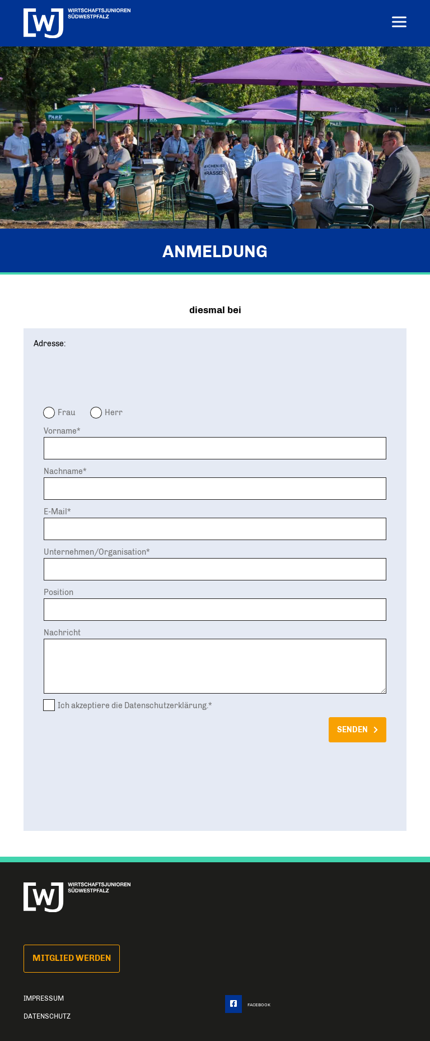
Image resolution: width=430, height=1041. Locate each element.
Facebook (247, 1004)
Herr (114, 412)
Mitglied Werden (71, 958)
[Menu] (399, 23)
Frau (67, 412)
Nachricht (62, 632)
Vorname (60, 430)
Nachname (63, 471)
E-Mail (55, 511)
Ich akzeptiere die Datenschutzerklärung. (133, 705)
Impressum (44, 998)
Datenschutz (47, 1016)
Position (58, 592)
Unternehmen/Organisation (95, 551)
